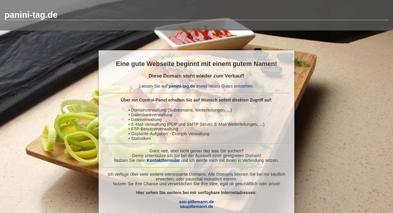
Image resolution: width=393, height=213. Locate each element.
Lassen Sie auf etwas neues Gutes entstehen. (196, 86)
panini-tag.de (30, 15)
